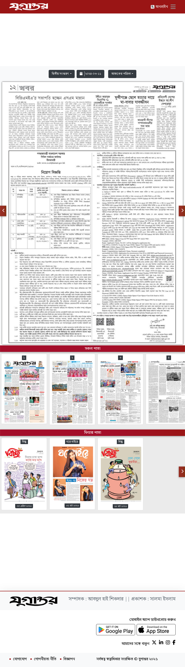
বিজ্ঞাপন (69, 659)
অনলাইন (159, 7)
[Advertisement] (92, 34)
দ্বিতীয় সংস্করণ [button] (60, 73)
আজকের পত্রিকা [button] (121, 73)
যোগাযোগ (20, 659)
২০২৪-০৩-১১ (90, 73)
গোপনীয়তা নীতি (45, 659)
